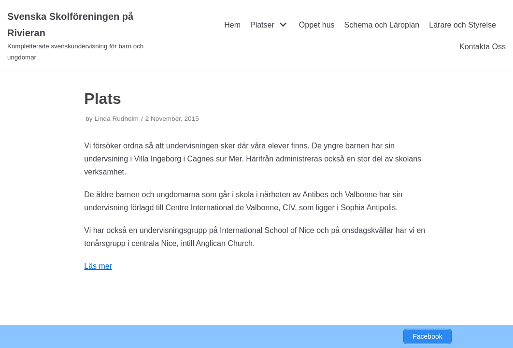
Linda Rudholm (116, 118)
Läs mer (98, 266)
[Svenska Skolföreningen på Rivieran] (85, 36)
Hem (232, 25)
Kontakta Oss (482, 47)
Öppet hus (317, 25)
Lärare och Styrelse (462, 25)
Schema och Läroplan (382, 25)
